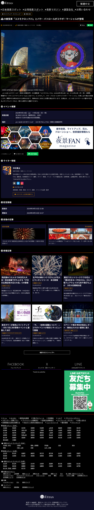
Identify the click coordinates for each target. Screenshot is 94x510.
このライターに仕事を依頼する (24, 194)
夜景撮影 (45, 473)
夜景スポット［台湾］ (10, 451)
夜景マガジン (53, 9)
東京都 (14, 430)
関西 (4, 448)
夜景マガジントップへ (47, 352)
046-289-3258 (46, 502)
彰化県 (23, 455)
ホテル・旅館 (70, 475)
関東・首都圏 (34, 445)
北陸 (59, 445)
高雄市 (78, 453)
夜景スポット (7, 473)
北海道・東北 (7, 445)
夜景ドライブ (26, 482)
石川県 (5, 432)
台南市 (69, 453)
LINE (90, 25)
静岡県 (42, 432)
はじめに (13, 418)
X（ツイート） (19, 154)
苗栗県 (42, 455)
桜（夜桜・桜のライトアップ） (75, 473)
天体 (49, 475)
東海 (73, 445)
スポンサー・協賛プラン (10, 420)
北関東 (19, 445)
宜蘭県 (51, 455)
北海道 (5, 428)
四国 (32, 448)
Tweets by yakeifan (39, 372)
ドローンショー (40, 475)
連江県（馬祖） (7, 468)
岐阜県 (33, 432)
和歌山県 (24, 435)
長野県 (69, 430)
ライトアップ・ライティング (25, 475)
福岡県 (33, 437)
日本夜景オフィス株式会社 (42, 504)
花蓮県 (60, 455)
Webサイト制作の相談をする (33, 422)
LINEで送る (32, 154)
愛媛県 (14, 437)
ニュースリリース (52, 422)
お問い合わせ (83, 9)
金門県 (78, 455)
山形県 (51, 428)
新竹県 (51, 453)
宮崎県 (78, 437)
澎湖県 (69, 455)
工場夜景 (16, 473)
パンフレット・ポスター (65, 420)
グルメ (61, 475)
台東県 (14, 455)
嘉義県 (23, 466)
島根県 (42, 435)
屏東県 (5, 455)
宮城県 (33, 428)
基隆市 (33, 453)
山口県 (69, 435)
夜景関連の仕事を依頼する (11, 422)
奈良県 (14, 435)
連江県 (5, 458)
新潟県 (51, 430)
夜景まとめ (36, 473)
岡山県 (51, 435)
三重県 (51, 432)
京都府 (69, 432)
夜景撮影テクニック (28, 487)
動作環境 (65, 422)
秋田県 (42, 428)
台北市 (5, 453)
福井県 (14, 432)
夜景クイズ (54, 473)
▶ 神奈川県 (27, 14)
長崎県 (51, 437)
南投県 (33, 455)
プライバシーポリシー (72, 418)
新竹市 (42, 453)
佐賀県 (42, 437)
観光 (55, 475)
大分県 (69, 437)
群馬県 (5, 430)
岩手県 (23, 428)
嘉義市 (33, 468)
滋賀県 (5, 435)
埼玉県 (33, 430)
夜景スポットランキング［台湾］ (15, 461)
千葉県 (42, 430)
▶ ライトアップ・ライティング (11, 14)
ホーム (4, 418)
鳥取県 (33, 435)
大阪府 (60, 432)
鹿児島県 (5, 440)
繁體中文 (85, 3)
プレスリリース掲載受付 (30, 420)
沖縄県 (14, 440)
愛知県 (23, 432)
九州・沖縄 (47, 448)
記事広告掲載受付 (48, 420)
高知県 (23, 437)
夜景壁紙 (16, 487)
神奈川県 (24, 430)
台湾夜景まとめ (20, 477)
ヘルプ (59, 418)
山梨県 (60, 430)
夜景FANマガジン (9, 472)
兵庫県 (78, 432)
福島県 (60, 428)
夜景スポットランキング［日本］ (15, 443)
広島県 (60, 435)
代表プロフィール (38, 418)
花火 (61, 473)
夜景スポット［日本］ (10, 426)
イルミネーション (8, 475)
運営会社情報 (24, 418)
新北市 (14, 453)
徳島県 (78, 435)
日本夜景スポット (11, 9)
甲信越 (46, 445)
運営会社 (68, 9)
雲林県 (14, 466)
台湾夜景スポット (33, 9)
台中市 (60, 453)
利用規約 (51, 418)
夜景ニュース (26, 473)
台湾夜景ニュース (8, 477)
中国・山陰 (20, 448)
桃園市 (23, 453)
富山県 (78, 430)
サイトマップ (75, 422)
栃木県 (78, 428)
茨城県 (69, 428)
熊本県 (60, 437)
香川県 (5, 437)
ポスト (82, 25)
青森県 (14, 428)
